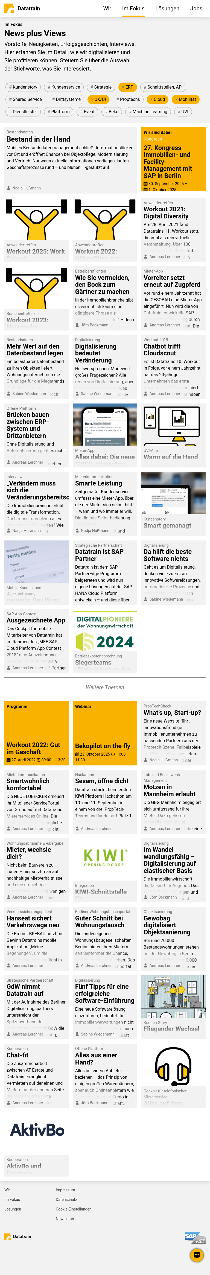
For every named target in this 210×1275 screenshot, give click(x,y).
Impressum (65, 1190)
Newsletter (65, 1218)
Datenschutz (66, 1199)
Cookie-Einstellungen (73, 1209)
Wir (7, 1190)
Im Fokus (12, 1199)
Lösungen (12, 1209)
